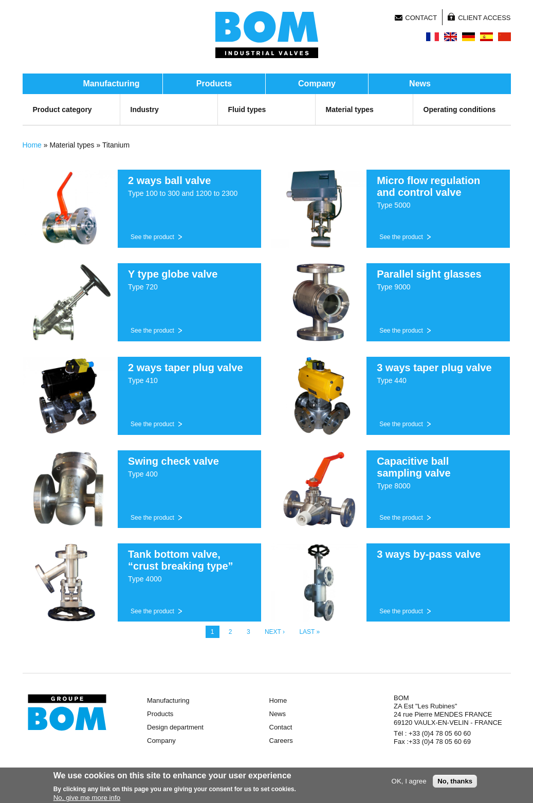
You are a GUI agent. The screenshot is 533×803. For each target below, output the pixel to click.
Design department (175, 727)
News (420, 83)
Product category (62, 109)
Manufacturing (111, 83)
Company (317, 83)
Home (32, 145)
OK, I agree (409, 783)
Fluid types (247, 109)
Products (214, 83)
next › (275, 631)
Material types (350, 109)
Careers (281, 740)
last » (309, 631)
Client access (484, 18)
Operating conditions (460, 109)
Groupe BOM (67, 712)
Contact (421, 18)
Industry (145, 109)
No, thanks (454, 783)
